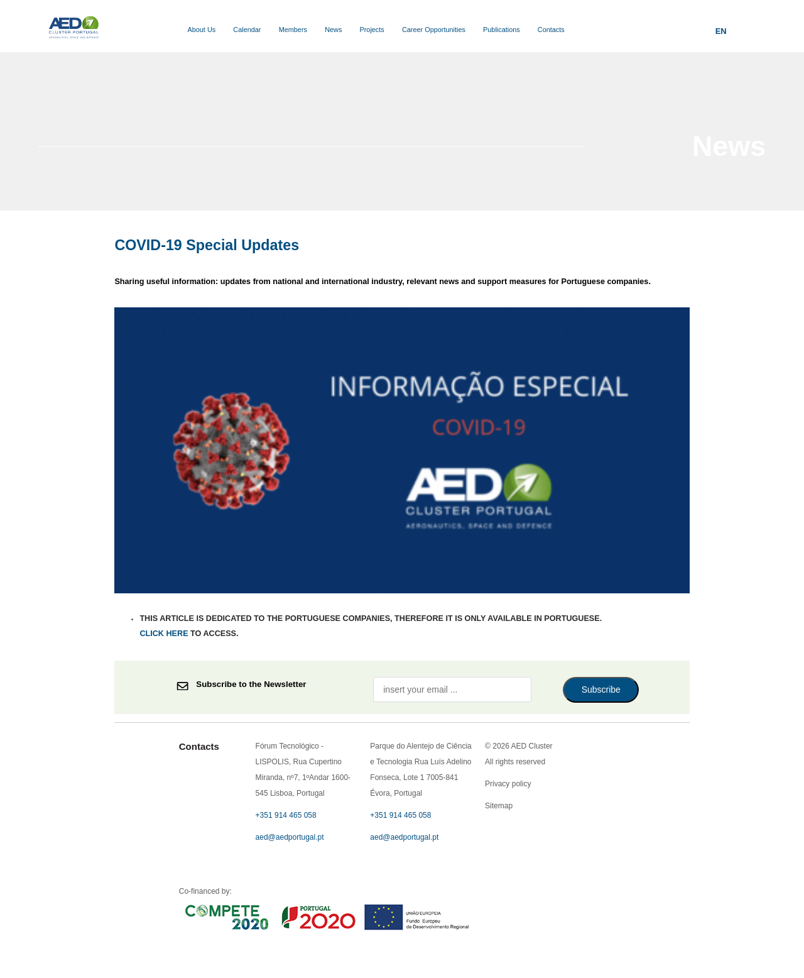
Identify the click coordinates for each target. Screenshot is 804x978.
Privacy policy (402, 257)
